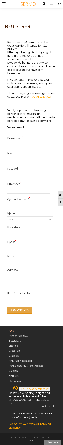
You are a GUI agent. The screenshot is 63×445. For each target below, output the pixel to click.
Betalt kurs (15, 340)
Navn (11, 153)
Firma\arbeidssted (19, 293)
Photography (16, 381)
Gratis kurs (14, 350)
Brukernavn (15, 138)
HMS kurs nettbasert (20, 360)
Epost (11, 241)
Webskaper (42, 438)
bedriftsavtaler (41, 96)
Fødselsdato (30, 227)
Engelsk (13, 345)
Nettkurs (14, 376)
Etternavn (14, 183)
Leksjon (13, 371)
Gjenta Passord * (18, 199)
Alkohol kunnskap (19, 335)
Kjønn (11, 213)
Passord (13, 168)
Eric (45, 406)
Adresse (12, 270)
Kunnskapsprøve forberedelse (26, 365)
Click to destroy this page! (34, 389)
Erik (52, 406)
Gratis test (14, 355)
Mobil (11, 256)
